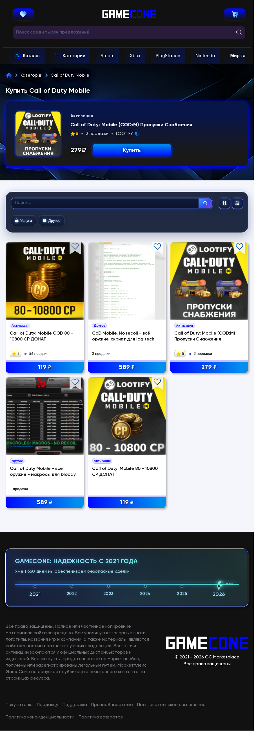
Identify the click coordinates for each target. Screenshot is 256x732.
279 (209, 367)
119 (44, 367)
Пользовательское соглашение (171, 705)
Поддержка (75, 705)
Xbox (135, 55)
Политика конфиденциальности (40, 717)
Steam (107, 55)
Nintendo (205, 55)
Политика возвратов (101, 717)
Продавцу (47, 705)
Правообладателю (112, 705)
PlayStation (167, 55)
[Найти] (205, 203)
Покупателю (19, 705)
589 (127, 367)
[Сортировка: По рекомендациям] (224, 203)
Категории (74, 55)
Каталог (31, 55)
